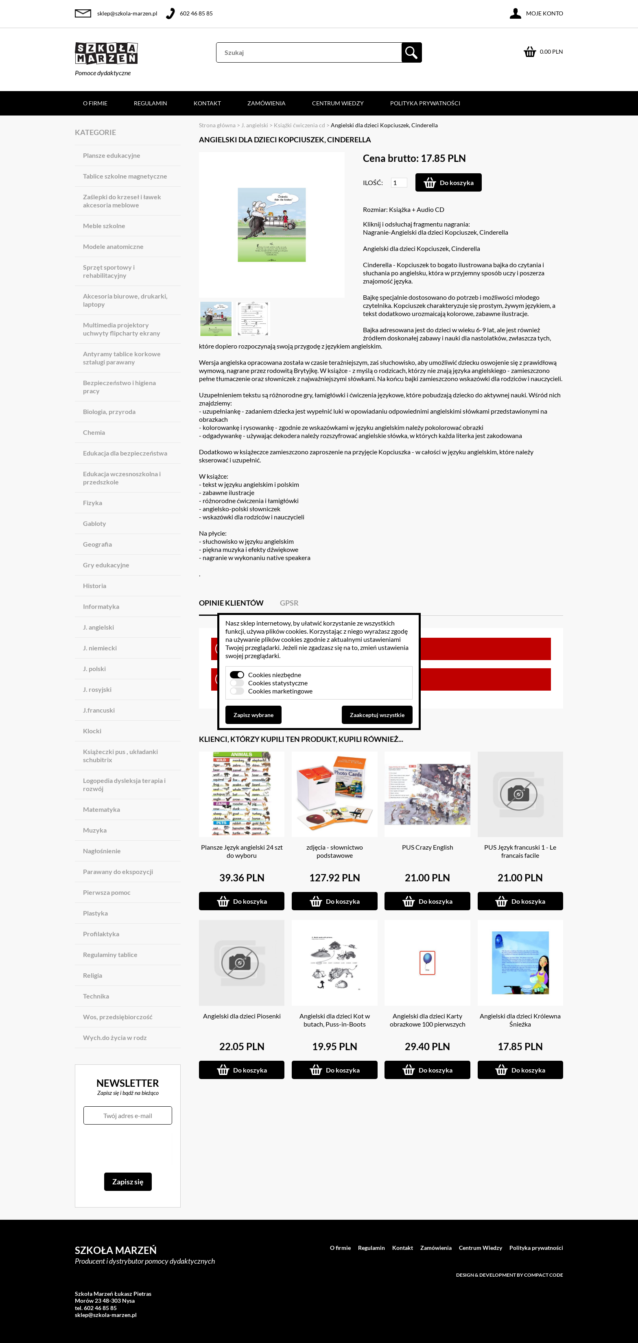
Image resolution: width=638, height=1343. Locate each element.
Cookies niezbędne (274, 674)
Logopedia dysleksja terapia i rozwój (124, 784)
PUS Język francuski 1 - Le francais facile (520, 851)
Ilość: (373, 182)
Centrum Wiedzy (338, 103)
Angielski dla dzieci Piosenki (242, 1016)
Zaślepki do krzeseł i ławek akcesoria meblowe (122, 201)
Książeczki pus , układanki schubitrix (120, 755)
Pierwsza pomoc (107, 892)
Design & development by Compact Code (509, 1275)
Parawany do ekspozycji (118, 871)
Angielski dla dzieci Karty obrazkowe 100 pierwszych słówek (427, 1024)
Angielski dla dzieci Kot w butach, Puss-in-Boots (334, 1020)
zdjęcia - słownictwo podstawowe (334, 851)
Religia (92, 975)
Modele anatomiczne (113, 246)
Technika (96, 996)
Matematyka (101, 809)
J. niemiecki (100, 648)
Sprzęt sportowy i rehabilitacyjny (109, 271)
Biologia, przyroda (109, 411)
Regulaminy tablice (110, 954)
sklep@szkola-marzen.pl (127, 13)
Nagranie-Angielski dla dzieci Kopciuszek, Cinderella (435, 232)
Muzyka (95, 830)
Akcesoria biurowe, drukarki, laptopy (125, 300)
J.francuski (99, 710)
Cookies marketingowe (280, 691)
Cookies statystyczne (278, 683)
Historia (94, 585)
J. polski (94, 668)
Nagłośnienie (102, 851)
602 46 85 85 (196, 13)
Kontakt (207, 103)
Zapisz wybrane (253, 714)
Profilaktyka (101, 933)
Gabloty (94, 523)
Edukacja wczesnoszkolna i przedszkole (122, 478)
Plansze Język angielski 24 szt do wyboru (242, 851)
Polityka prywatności (425, 103)
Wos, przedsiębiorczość (118, 1016)
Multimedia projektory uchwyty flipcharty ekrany (121, 329)
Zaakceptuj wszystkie (377, 714)
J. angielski (98, 627)
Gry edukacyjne (106, 565)
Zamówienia (266, 103)
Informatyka (101, 606)
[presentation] (127, 1148)
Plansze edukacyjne (111, 155)
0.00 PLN (551, 51)
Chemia (94, 432)
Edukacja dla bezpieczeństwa (125, 453)
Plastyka (95, 913)
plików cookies (286, 631)
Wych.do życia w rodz (115, 1037)
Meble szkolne (104, 225)
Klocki (92, 731)
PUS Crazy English (427, 847)
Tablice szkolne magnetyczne (125, 176)
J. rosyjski (97, 689)
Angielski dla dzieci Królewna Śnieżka (520, 1020)
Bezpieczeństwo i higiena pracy (119, 387)
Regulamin (150, 103)
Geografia (97, 544)
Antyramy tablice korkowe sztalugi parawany (122, 358)
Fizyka (92, 502)
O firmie (95, 103)
